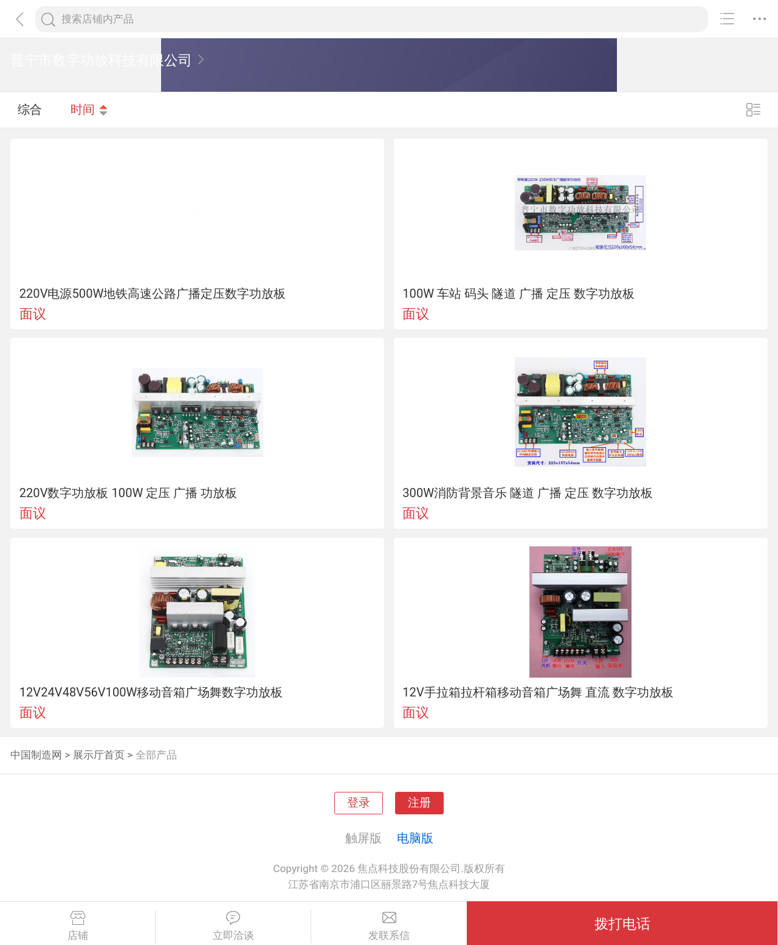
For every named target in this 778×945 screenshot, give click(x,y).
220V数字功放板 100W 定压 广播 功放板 (128, 493)
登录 (358, 802)
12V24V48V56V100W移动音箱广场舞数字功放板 (151, 692)
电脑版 (415, 838)
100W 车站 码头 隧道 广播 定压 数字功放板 (518, 293)
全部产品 (156, 755)
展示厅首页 (99, 755)
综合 (30, 109)
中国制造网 (36, 755)
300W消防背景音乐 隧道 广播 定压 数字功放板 (527, 493)
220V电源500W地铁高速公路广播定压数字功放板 (152, 293)
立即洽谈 (233, 926)
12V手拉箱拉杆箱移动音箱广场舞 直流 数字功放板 (537, 692)
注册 (419, 802)
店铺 (77, 926)
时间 (89, 109)
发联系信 (389, 926)
